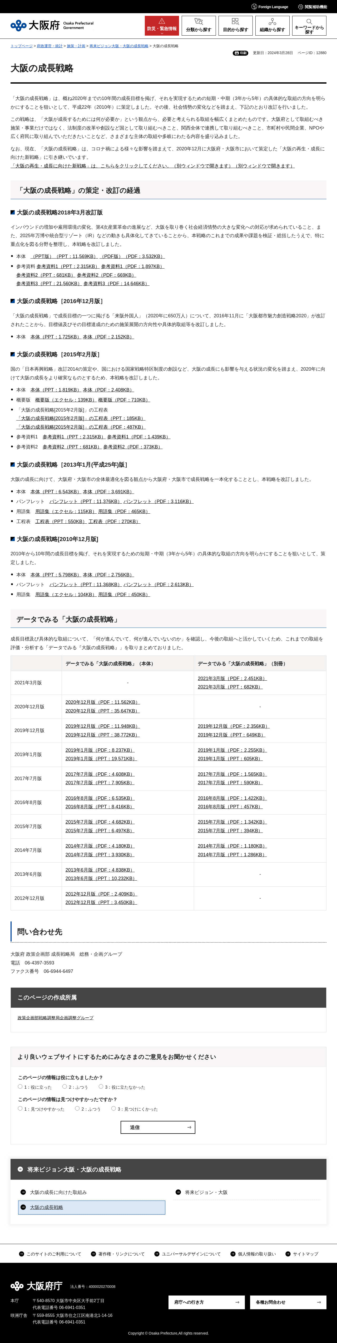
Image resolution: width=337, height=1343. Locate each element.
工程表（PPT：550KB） (61, 521)
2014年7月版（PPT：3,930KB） (100, 854)
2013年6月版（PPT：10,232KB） (101, 878)
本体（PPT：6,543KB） (56, 491)
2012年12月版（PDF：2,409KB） (101, 894)
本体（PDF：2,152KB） (108, 337)
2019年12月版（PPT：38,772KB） (103, 735)
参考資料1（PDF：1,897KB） (133, 266)
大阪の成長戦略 (46, 1207)
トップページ (22, 46)
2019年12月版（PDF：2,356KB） (234, 726)
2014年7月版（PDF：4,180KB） (100, 846)
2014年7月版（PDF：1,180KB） (232, 846)
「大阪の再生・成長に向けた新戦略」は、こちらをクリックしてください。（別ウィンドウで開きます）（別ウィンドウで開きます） (153, 166)
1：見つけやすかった (44, 1109)
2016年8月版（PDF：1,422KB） (232, 798)
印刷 (243, 53)
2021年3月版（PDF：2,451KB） (232, 678)
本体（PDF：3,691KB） (108, 491)
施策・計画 (76, 46)
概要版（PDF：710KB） (124, 400)
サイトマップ (305, 1254)
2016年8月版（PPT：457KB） (230, 806)
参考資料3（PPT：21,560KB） (49, 283)
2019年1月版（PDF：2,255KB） (232, 750)
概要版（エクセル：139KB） (66, 400)
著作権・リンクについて (121, 1254)
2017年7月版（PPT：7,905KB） (100, 782)
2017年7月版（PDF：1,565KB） (232, 774)
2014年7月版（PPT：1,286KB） (232, 854)
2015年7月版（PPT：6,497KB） (100, 830)
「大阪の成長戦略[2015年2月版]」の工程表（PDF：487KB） (81, 427)
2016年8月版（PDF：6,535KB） (100, 798)
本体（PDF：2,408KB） (108, 390)
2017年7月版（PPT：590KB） (230, 782)
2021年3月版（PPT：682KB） (230, 687)
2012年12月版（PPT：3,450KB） (101, 902)
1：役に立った (38, 1087)
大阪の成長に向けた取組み (58, 1192)
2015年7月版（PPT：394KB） (230, 830)
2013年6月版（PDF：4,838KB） (100, 870)
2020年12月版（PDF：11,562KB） (103, 702)
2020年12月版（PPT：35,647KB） (103, 711)
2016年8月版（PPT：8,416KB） (100, 806)
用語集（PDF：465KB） (124, 511)
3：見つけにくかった (138, 1109)
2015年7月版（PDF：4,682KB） (100, 822)
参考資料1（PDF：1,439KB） (139, 436)
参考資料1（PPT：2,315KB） (68, 266)
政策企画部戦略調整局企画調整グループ (55, 1018)
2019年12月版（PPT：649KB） (231, 735)
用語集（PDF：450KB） (124, 594)
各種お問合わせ (270, 1302)
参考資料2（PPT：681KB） (46, 275)
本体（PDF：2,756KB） (108, 574)
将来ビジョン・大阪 (206, 1192)
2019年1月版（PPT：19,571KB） (101, 758)
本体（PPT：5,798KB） (56, 574)
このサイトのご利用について (54, 1254)
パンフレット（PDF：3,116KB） (158, 501)
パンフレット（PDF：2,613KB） (158, 584)
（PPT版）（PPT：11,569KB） (64, 256)
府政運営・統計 (50, 46)
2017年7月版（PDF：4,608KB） (100, 774)
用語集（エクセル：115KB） (66, 511)
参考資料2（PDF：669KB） (106, 275)
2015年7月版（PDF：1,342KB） (232, 822)
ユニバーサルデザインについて (191, 1254)
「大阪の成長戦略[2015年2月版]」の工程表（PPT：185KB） (81, 418)
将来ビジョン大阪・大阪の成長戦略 (119, 46)
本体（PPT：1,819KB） (56, 390)
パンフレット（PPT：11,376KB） (85, 501)
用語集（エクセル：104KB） (66, 594)
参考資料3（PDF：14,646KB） (116, 283)
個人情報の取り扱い (257, 1254)
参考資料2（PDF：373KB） (133, 447)
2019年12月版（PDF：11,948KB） (103, 726)
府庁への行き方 (189, 1302)
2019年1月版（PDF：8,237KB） (100, 750)
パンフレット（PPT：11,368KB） (85, 584)
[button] (270, 6)
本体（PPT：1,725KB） (56, 337)
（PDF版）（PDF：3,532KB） (132, 256)
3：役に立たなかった (125, 1087)
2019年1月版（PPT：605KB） (230, 758)
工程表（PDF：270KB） (114, 521)
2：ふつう (78, 1087)
